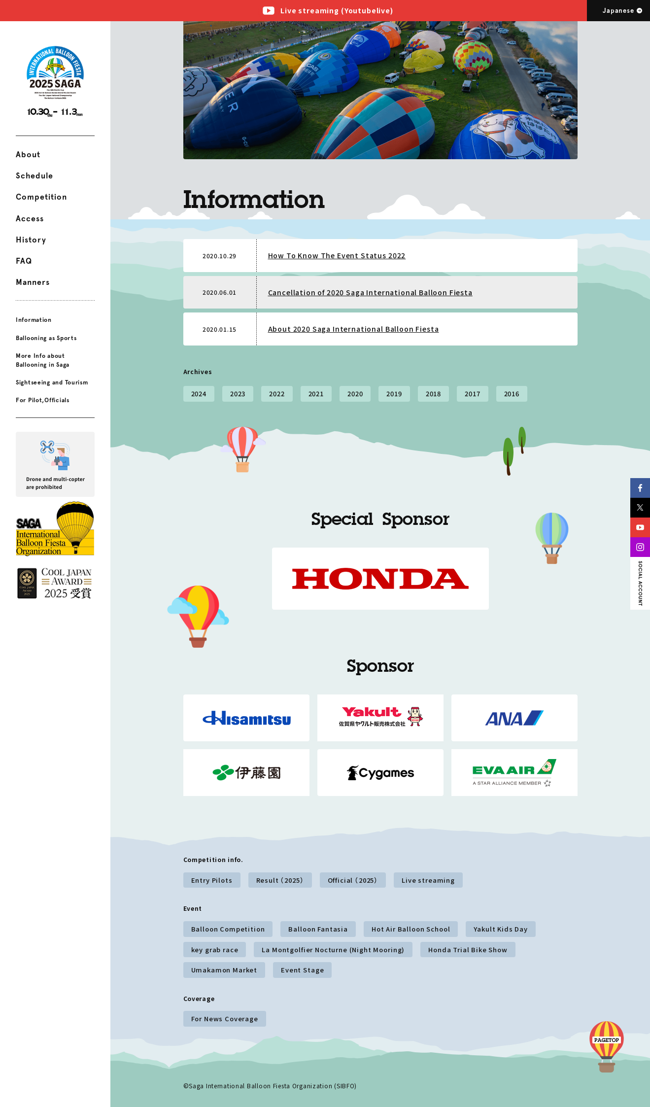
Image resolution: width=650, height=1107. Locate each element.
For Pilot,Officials (42, 400)
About (28, 154)
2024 (198, 393)
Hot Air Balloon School (411, 929)
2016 (511, 393)
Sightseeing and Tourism (52, 382)
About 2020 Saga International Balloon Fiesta (353, 329)
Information (34, 319)
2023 (237, 393)
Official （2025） (353, 880)
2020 (355, 393)
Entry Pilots (212, 880)
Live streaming (428, 880)
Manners (33, 282)
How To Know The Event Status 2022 (337, 255)
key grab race (215, 949)
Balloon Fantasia (317, 929)
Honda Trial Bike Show (468, 949)
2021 (316, 393)
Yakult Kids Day (501, 929)
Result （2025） (280, 880)
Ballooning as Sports (46, 337)
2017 (472, 393)
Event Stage (302, 969)
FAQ (24, 261)
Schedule (34, 175)
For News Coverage (224, 1018)
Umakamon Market (224, 969)
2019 (394, 393)
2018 (433, 393)
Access (30, 218)
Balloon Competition (228, 929)
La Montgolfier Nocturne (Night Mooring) (333, 949)
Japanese (618, 10)
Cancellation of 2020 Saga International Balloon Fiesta (370, 292)
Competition (41, 197)
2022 (276, 393)
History (31, 239)
